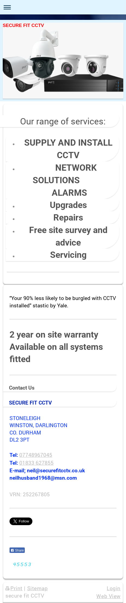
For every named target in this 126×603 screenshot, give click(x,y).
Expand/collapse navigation (63, 7)
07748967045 (35, 454)
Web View (108, 596)
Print (14, 588)
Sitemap (37, 588)
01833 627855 (36, 462)
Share (17, 550)
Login (114, 588)
